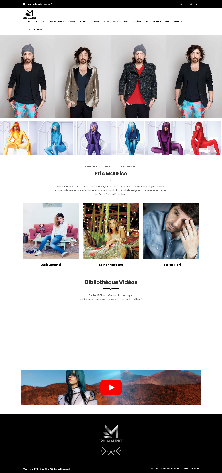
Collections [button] (56, 21)
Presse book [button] (35, 29)
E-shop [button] (178, 21)
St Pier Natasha (111, 265)
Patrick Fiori (171, 265)
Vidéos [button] (137, 21)
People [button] (40, 21)
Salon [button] (72, 21)
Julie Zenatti (51, 265)
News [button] (126, 21)
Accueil (154, 468)
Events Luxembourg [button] (157, 21)
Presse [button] (84, 21)
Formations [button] (111, 21)
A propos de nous (170, 468)
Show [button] (95, 21)
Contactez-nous (190, 468)
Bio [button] (30, 21)
